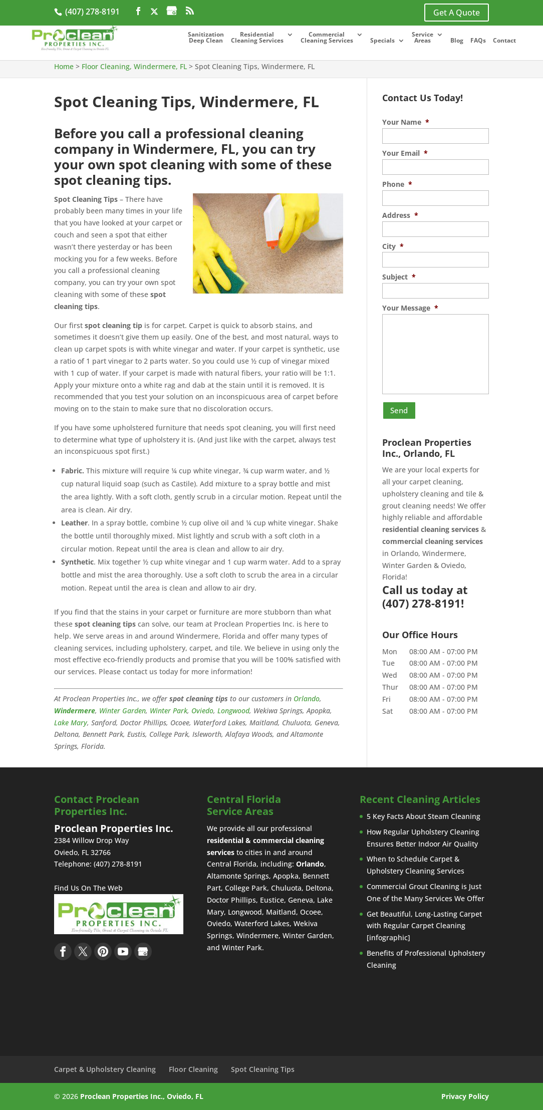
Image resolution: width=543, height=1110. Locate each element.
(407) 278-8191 (91, 11)
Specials (382, 41)
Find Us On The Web (88, 888)
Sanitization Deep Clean (206, 38)
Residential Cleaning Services (257, 38)
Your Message (410, 308)
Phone (397, 184)
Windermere (74, 710)
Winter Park (168, 710)
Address (400, 215)
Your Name (405, 122)
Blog (456, 41)
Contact (504, 41)
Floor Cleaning (193, 1069)
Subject (399, 277)
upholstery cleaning (415, 490)
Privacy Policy (465, 1096)
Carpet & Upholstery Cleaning (105, 1069)
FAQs (478, 41)
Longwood (233, 710)
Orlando (307, 698)
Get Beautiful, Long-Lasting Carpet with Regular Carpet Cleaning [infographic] (424, 926)
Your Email (405, 153)
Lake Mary (70, 722)
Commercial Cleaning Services (327, 38)
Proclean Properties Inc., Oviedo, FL (141, 1096)
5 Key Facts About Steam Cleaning (423, 816)
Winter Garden (122, 710)
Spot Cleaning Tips (263, 1069)
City (393, 246)
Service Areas (422, 38)
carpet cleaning (435, 478)
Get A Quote (456, 12)
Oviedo (202, 710)
